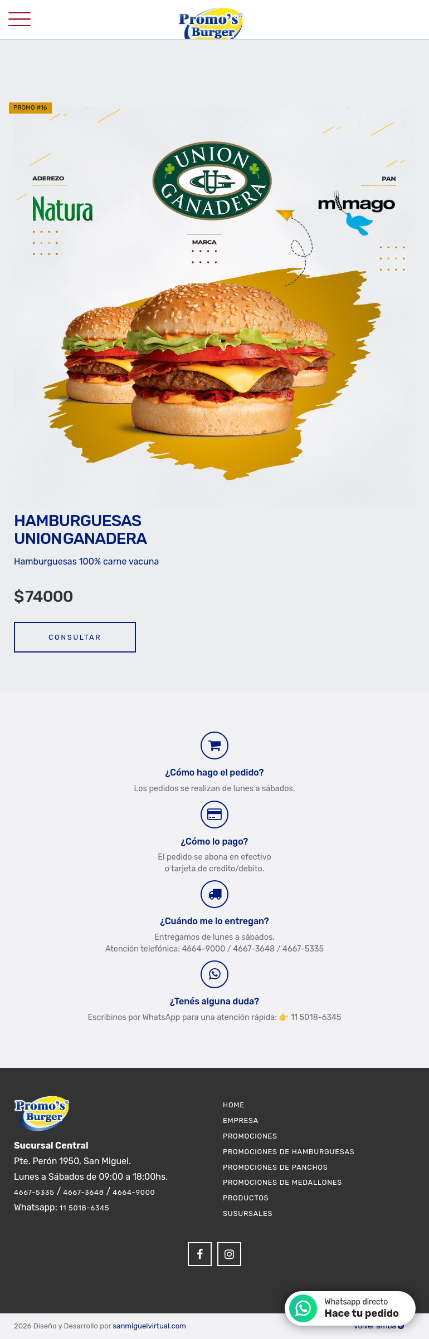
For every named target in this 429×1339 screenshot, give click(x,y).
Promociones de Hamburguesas (288, 1151)
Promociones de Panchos (275, 1167)
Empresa (241, 1120)
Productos (246, 1198)
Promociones (250, 1136)
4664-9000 (134, 1192)
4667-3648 (83, 1192)
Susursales (247, 1213)
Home (234, 1105)
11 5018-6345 (85, 1208)
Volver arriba (379, 1326)
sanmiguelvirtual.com (149, 1326)
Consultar (74, 637)
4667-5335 (34, 1192)
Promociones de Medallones (282, 1182)
